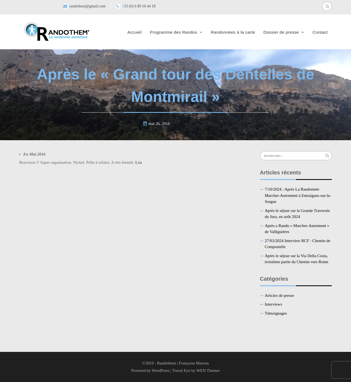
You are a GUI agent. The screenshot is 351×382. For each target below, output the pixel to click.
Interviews (273, 304)
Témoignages (276, 313)
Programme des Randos (173, 32)
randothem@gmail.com (87, 6)
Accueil (135, 32)
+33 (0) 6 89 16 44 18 (138, 6)
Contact (320, 32)
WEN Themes (208, 370)
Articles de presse (279, 295)
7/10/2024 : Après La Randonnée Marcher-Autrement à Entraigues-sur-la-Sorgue (298, 195)
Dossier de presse (281, 32)
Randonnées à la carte (233, 32)
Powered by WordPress (150, 370)
